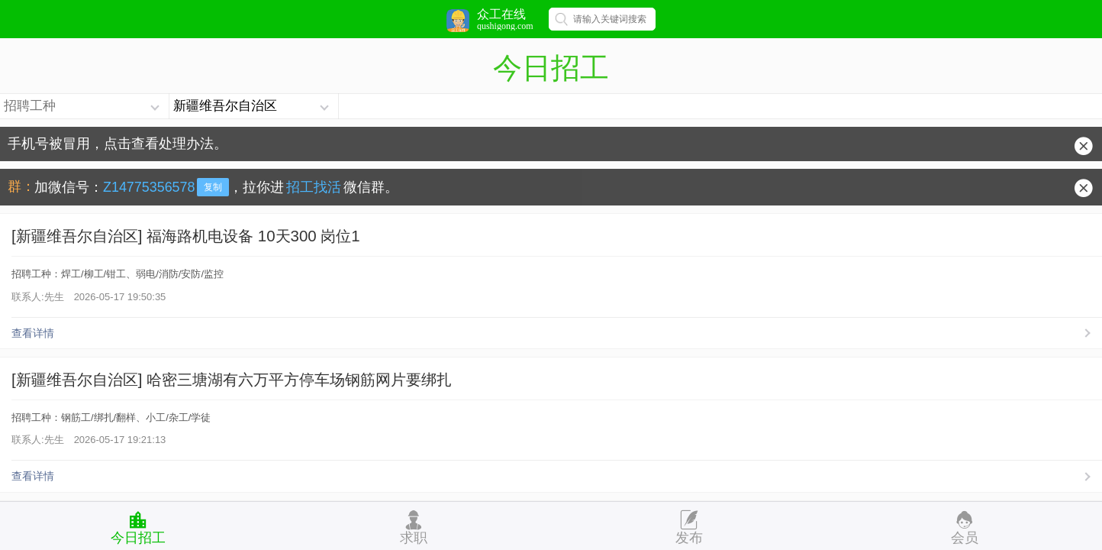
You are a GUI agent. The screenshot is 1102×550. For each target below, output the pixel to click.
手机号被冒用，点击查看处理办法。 (117, 143)
